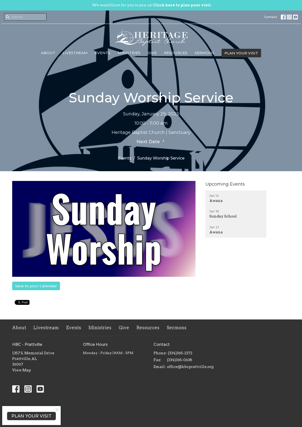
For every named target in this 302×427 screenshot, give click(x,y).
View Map (21, 370)
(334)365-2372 (180, 353)
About (48, 52)
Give (152, 52)
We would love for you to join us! (152, 5)
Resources (175, 52)
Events (102, 52)
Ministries (129, 52)
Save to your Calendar (36, 286)
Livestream (75, 52)
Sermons (204, 52)
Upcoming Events (225, 184)
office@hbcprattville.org (190, 367)
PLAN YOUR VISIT (241, 53)
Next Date (151, 141)
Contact (270, 17)
